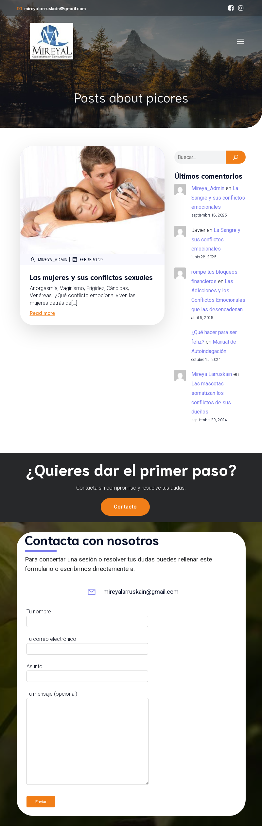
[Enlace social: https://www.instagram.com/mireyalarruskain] (241, 8)
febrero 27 (87, 259)
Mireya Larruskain (211, 374)
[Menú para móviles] (241, 41)
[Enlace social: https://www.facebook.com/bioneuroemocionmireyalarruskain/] (231, 8)
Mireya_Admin (48, 259)
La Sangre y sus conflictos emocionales (218, 198)
